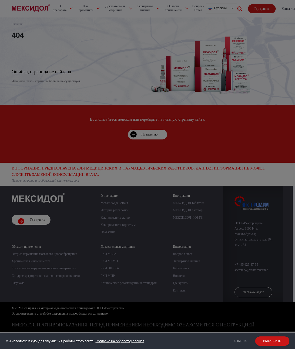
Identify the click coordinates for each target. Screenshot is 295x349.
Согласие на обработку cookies (119, 341)
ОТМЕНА (240, 341)
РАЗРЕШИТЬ (272, 341)
